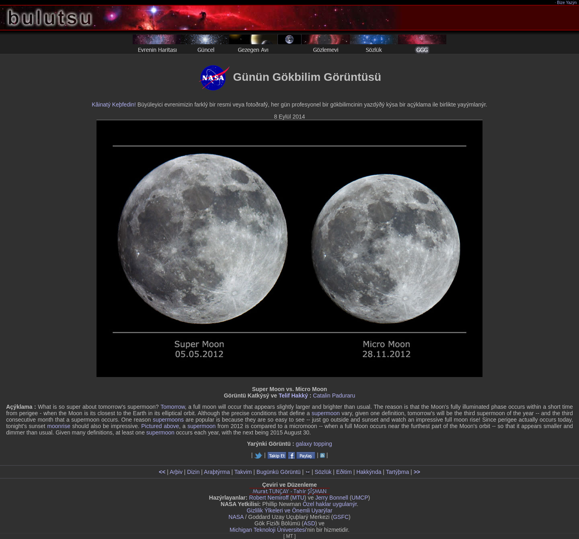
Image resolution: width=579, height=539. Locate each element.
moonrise (58, 426)
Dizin (193, 472)
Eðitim (344, 472)
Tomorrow (172, 407)
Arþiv (176, 472)
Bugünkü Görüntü (279, 472)
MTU (298, 497)
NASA (235, 517)
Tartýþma (397, 472)
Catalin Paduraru (334, 395)
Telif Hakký (293, 395)
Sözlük (322, 472)
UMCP (359, 497)
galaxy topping (314, 444)
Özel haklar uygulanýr (330, 504)
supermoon (326, 413)
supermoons (168, 419)
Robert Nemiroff (269, 497)
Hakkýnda (368, 472)
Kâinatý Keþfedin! (114, 104)
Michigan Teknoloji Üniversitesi (268, 530)
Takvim (243, 472)
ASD (309, 523)
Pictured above (160, 426)
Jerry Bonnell (331, 497)
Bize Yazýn (567, 2)
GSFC (341, 517)
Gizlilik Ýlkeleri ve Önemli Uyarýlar (289, 510)
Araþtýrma (217, 472)
